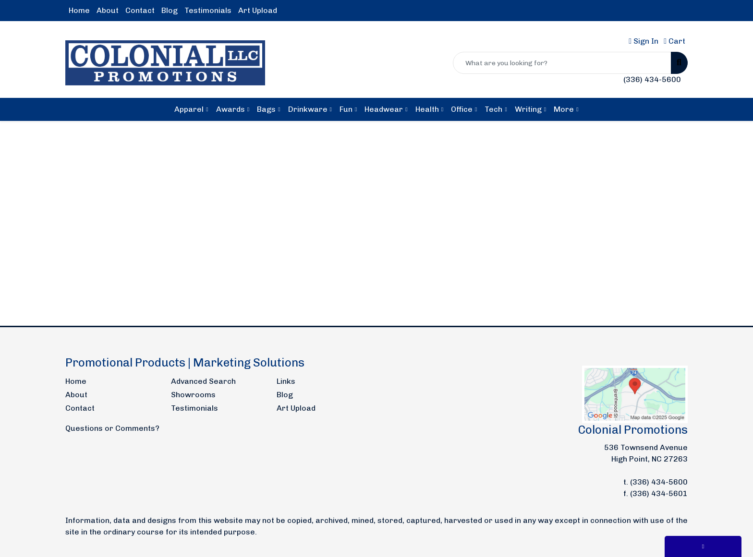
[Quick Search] (562, 63)
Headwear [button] (383, 109)
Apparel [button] (189, 109)
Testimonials (207, 10)
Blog (169, 10)
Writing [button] (528, 109)
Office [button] (462, 109)
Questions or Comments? (112, 428)
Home (79, 10)
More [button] (564, 109)
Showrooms (193, 394)
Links (286, 381)
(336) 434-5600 (652, 79)
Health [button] (427, 109)
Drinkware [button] (308, 109)
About (108, 10)
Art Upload (257, 10)
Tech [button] (493, 109)
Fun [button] (346, 109)
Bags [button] (266, 109)
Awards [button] (230, 109)
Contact (140, 10)
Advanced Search (203, 381)
